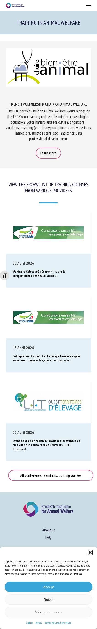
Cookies (29, 622)
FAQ (48, 537)
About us (48, 530)
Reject (48, 599)
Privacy (38, 622)
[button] (90, 552)
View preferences (48, 612)
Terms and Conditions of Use (57, 622)
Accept (48, 587)
